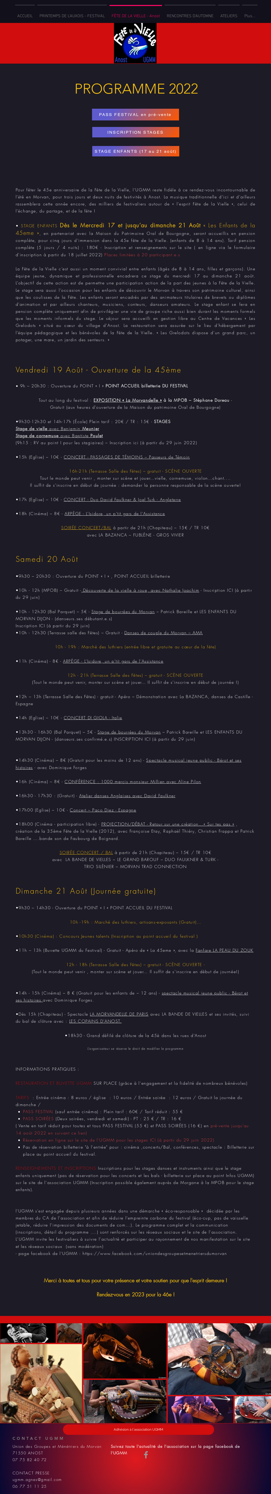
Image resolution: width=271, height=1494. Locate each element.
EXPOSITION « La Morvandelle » (128, 400)
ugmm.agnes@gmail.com (37, 1479)
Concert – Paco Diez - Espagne (103, 810)
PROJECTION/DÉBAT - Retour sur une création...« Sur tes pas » (167, 824)
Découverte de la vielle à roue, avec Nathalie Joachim (140, 590)
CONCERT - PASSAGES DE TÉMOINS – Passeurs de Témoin (127, 457)
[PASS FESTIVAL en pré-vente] (135, 114)
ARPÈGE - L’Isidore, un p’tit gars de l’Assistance (115, 513)
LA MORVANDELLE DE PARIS (119, 1014)
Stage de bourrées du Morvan (123, 611)
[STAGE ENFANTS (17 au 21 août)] (135, 151)
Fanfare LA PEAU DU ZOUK (224, 950)
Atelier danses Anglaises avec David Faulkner (127, 795)
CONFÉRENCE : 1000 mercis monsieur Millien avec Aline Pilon (133, 781)
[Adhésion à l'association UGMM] (138, 1429)
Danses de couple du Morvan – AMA (163, 633)
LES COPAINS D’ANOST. (95, 1021)
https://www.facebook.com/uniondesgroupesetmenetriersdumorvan (155, 1253)
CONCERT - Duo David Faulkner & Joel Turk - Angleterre (122, 499)
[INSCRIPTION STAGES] (135, 132)
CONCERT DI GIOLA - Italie (93, 718)
